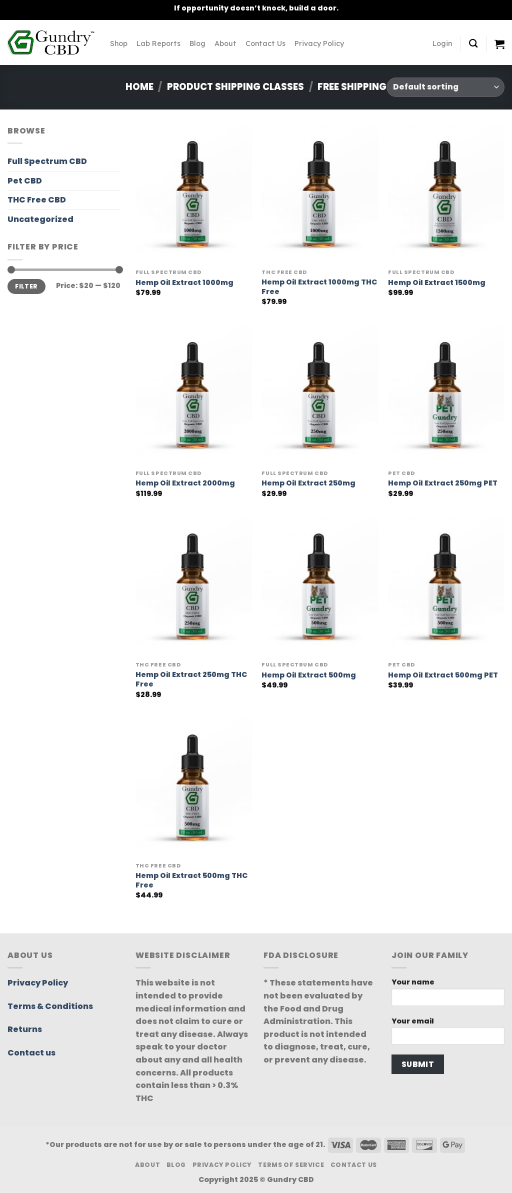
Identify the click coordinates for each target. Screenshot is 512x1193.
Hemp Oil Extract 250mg (309, 483)
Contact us (32, 1052)
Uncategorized (41, 219)
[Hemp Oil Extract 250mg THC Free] (194, 586)
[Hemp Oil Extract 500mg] (320, 586)
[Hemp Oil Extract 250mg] (320, 395)
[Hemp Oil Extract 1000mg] (194, 194)
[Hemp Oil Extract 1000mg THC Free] (320, 194)
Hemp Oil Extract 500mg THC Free (192, 880)
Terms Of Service (291, 1164)
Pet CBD (25, 180)
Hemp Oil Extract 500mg (309, 675)
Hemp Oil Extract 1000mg (185, 283)
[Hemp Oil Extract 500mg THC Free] (194, 788)
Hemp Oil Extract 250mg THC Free (191, 679)
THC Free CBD (37, 200)
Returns (25, 1029)
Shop (119, 43)
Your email (448, 1034)
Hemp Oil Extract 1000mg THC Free (319, 287)
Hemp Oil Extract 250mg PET (443, 483)
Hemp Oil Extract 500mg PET (443, 675)
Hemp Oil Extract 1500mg (437, 283)
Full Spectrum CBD (47, 161)
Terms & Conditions (50, 1006)
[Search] (473, 44)
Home (140, 86)
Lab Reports (158, 43)
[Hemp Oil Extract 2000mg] (194, 395)
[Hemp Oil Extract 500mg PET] (446, 586)
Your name (448, 994)
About (225, 43)
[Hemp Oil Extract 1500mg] (446, 194)
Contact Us (266, 43)
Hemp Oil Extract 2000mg (185, 483)
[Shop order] (445, 87)
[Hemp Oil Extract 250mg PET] (446, 395)
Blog (198, 43)
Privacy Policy (319, 43)
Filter (26, 286)
